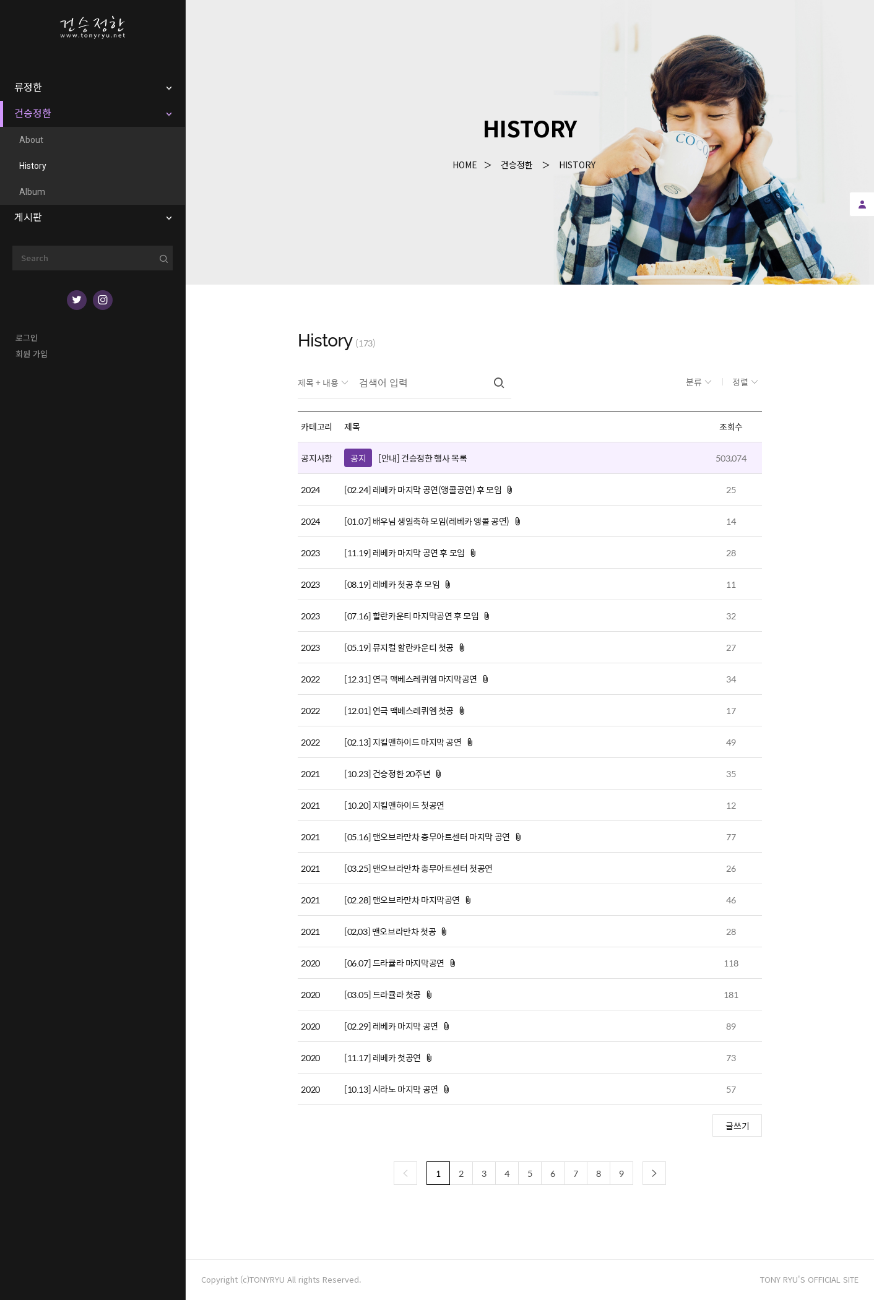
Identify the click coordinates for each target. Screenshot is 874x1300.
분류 (695, 382)
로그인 (26, 337)
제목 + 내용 (319, 382)
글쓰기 (737, 1125)
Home (464, 164)
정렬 (741, 382)
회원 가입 (31, 353)
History (577, 164)
